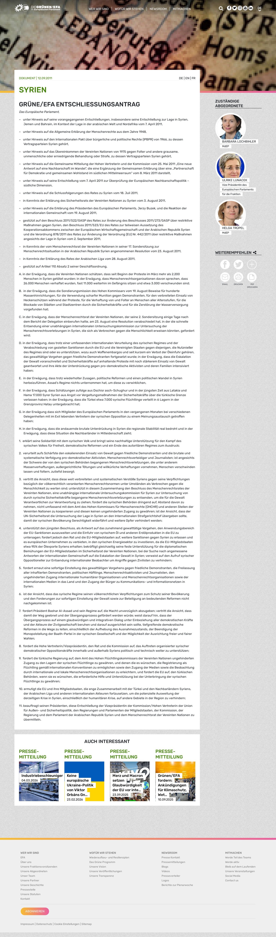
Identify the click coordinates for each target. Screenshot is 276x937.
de (181, 78)
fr (193, 78)
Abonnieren (34, 911)
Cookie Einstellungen (66, 924)
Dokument (27, 78)
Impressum (27, 924)
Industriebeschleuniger (42, 775)
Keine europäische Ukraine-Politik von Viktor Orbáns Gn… (80, 785)
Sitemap (86, 924)
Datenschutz (44, 924)
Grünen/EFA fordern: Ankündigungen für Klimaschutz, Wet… (172, 785)
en (187, 78)
